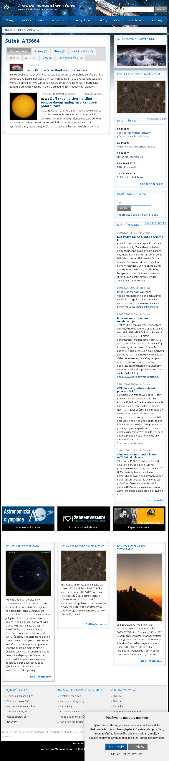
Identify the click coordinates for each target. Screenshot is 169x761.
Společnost (134, 20)
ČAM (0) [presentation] (47, 58)
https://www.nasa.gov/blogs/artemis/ (138, 376)
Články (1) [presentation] (59, 51)
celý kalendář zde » (152, 183)
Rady (117, 20)
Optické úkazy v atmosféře (128, 711)
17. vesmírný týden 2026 (22, 546)
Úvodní (9, 30)
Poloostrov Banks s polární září (61, 70)
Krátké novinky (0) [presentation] (82, 51)
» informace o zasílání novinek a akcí (137, 214)
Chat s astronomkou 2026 (134, 292)
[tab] (19, 51)
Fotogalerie (83, 20)
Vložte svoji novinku (155, 222)
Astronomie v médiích (72, 711)
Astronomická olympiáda (21, 706)
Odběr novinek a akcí (132, 194)
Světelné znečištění (71, 696)
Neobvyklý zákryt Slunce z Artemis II (140, 238)
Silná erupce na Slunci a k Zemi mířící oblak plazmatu (137, 456)
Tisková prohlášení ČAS (20, 696)
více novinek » (155, 500)
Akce (41, 20)
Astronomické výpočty (72, 701)
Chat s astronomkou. (147, 307)
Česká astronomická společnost (28, 732)
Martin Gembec (67, 94)
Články (9, 20)
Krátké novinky (128, 225)
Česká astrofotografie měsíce (138, 74)
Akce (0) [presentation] (14, 58)
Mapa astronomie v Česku (75, 716)
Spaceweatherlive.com (130, 443)
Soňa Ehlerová (142, 287)
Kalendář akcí (127, 121)
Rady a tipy (66, 706)
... (94, 86)
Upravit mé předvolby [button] (127, 754)
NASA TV (12, 722)
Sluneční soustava (94, 93)
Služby (103, 20)
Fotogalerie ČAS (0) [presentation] (70, 58)
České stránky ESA (17, 716)
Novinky (26, 20)
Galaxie (117, 701)
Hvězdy (117, 696)
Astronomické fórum (71, 722)
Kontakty (157, 20)
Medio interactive (66, 749)
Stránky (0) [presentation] (40, 51)
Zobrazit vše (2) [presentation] (18, 51)
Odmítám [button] (138, 747)
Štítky (20, 30)
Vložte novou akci (156, 118)
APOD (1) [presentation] (31, 58)
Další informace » (41, 676)
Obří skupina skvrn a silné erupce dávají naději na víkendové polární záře (69, 102)
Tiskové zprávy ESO (18, 711)
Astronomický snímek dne (136, 38)
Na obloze (58, 20)
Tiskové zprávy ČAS (18, 701)
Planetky (118, 706)
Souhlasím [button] (116, 747)
